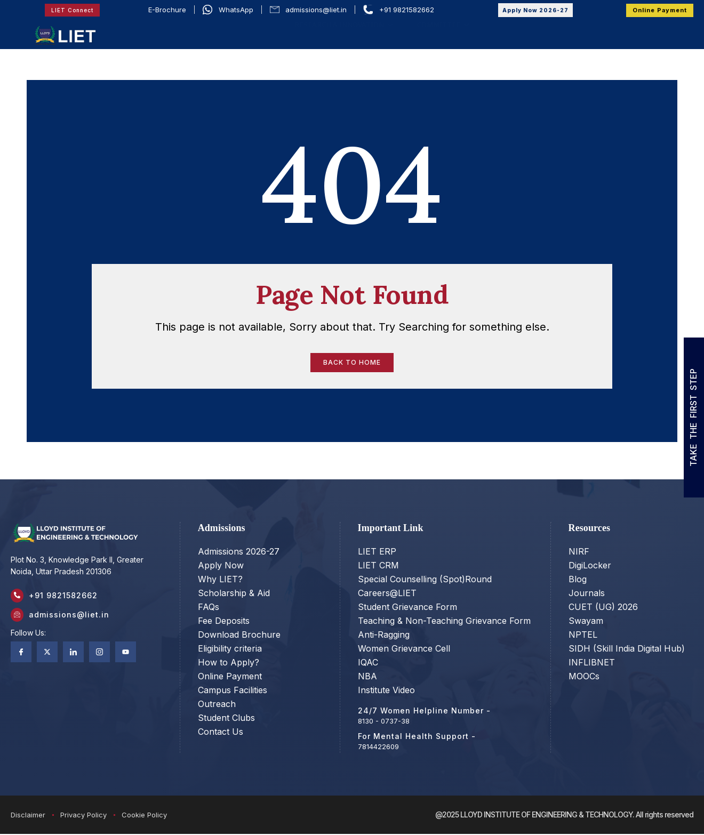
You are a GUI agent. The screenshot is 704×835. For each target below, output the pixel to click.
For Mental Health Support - (417, 737)
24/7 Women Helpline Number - (424, 711)
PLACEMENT (536, 32)
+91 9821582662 (66, 598)
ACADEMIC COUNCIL (261, 32)
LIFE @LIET (586, 32)
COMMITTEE (438, 46)
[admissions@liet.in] (19, 620)
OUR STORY (180, 32)
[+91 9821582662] (19, 598)
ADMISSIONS (473, 32)
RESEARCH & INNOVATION (345, 46)
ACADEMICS (405, 32)
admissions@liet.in (72, 620)
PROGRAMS (341, 32)
